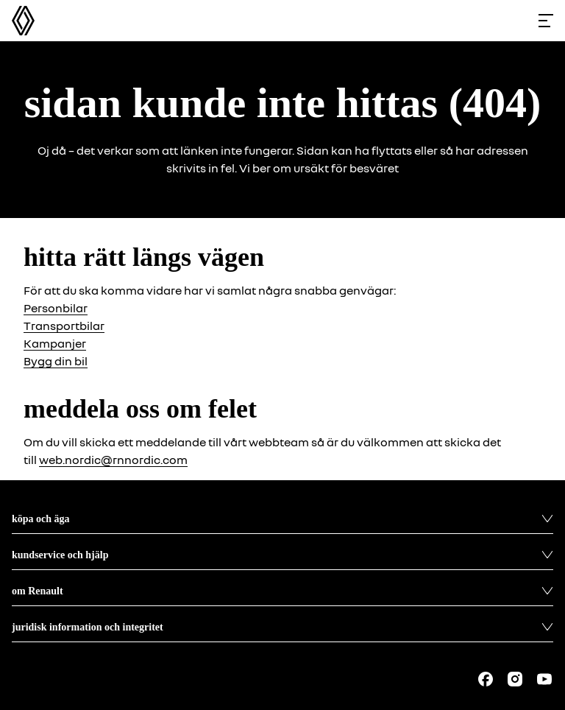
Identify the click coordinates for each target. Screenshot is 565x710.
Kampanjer (55, 343)
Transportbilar (64, 325)
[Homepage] (23, 20)
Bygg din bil (56, 361)
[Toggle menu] (546, 20)
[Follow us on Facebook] (485, 679)
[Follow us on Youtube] (544, 679)
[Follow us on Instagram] (515, 679)
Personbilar (56, 307)
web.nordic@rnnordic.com (113, 459)
